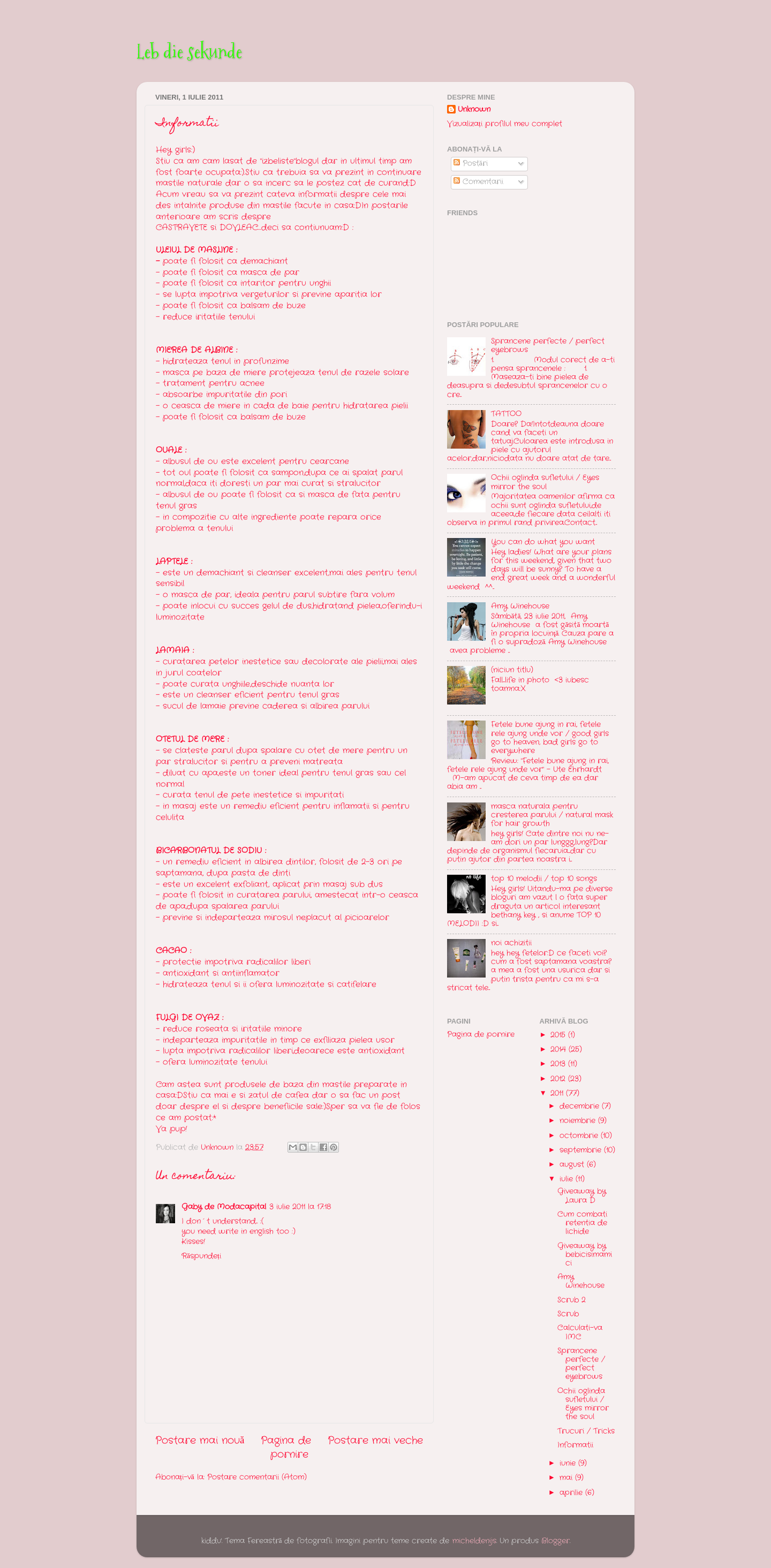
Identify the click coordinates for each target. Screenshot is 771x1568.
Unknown (474, 110)
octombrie (580, 1136)
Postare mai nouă (199, 1441)
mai (567, 1478)
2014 (559, 1049)
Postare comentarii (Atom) (257, 1477)
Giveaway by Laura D (581, 1195)
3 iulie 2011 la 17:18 (300, 1207)
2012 (559, 1079)
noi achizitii (511, 943)
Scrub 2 (571, 1300)
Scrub (568, 1314)
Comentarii (478, 182)
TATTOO (506, 414)
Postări (470, 163)
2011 (558, 1093)
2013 (559, 1064)
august (573, 1165)
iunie (569, 1463)
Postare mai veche (375, 1441)
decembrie (581, 1106)
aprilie (572, 1493)
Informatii (575, 1445)
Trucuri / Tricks (586, 1431)
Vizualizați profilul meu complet (504, 124)
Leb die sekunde (189, 52)
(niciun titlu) (512, 670)
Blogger (555, 1541)
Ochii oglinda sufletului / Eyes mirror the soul (545, 482)
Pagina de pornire (286, 1448)
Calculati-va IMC (579, 1332)
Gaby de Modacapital (224, 1207)
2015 (559, 1035)
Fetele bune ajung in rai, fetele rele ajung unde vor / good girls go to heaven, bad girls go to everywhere (550, 737)
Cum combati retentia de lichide (582, 1223)
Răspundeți (201, 1256)
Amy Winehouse (520, 606)
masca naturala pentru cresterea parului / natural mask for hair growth (552, 815)
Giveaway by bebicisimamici (584, 1254)
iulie (568, 1179)
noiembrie (579, 1121)
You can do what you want (543, 542)
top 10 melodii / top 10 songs (544, 879)
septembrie (582, 1150)
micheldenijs (474, 1541)
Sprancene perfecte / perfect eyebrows (547, 345)
